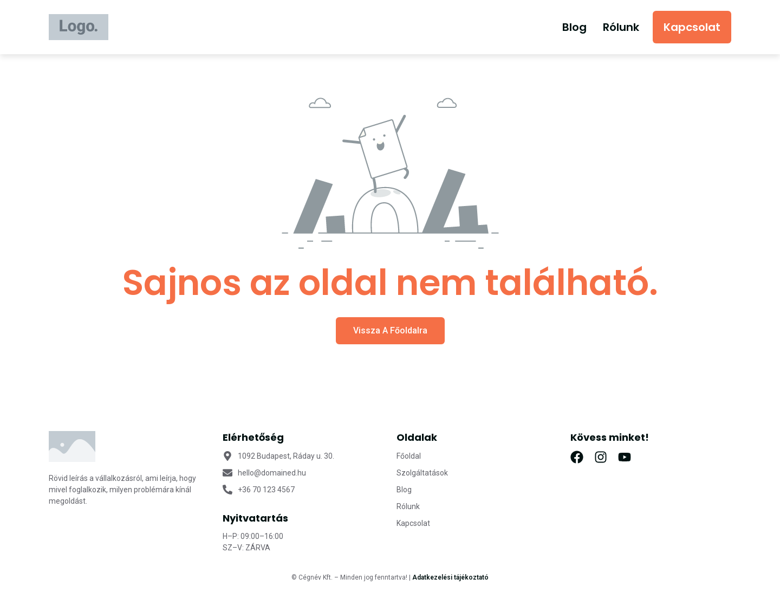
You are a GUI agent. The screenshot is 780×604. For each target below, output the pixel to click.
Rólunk (621, 27)
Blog (574, 27)
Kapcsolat (692, 27)
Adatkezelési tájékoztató (450, 577)
